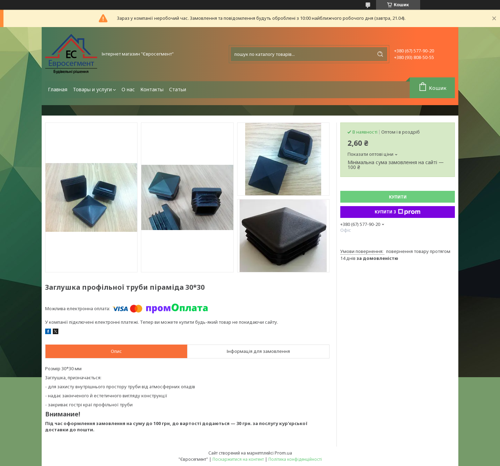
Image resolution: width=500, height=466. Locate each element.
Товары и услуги (92, 89)
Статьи (177, 89)
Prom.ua (283, 453)
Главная (57, 89)
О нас (128, 89)
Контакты (152, 89)
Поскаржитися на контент (238, 459)
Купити (398, 197)
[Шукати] (380, 54)
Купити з (397, 212)
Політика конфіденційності (295, 459)
